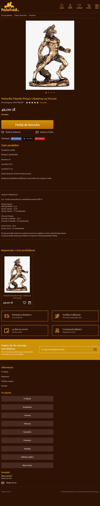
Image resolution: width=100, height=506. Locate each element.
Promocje (27, 440)
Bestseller (27, 432)
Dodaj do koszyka (27, 124)
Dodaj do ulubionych (13, 132)
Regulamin (5, 377)
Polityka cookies (7, 381)
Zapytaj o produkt (46, 132)
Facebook (17, 138)
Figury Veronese (21, 15)
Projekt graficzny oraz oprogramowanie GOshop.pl (80, 492)
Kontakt (4, 386)
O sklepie (4, 372)
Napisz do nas (11, 483)
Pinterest (41, 138)
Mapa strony (27, 465)
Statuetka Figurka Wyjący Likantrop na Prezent (17, 296)
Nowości (27, 415)
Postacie (32, 15)
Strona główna (6, 15)
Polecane (27, 423)
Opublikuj (29, 138)
